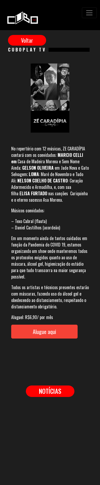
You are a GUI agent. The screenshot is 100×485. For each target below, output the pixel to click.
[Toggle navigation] (89, 12)
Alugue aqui (44, 332)
